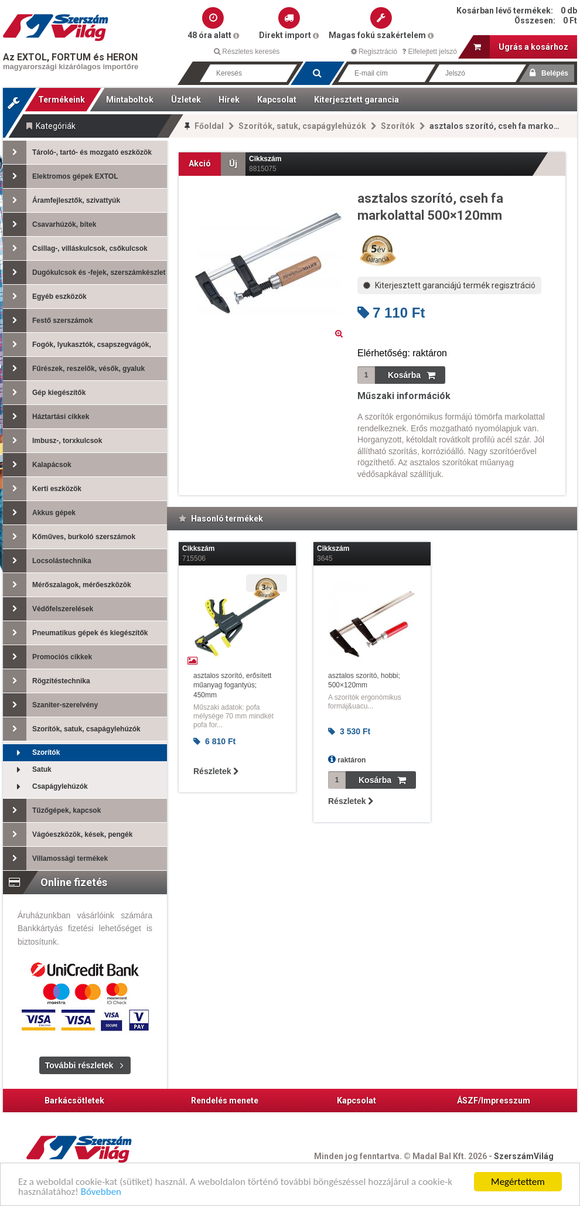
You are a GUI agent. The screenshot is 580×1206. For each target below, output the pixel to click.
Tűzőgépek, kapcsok (52, 810)
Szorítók (398, 126)
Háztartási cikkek (46, 416)
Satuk (27, 769)
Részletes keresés (246, 51)
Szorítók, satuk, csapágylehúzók (302, 126)
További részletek (79, 1065)
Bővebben (101, 1194)
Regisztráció (374, 51)
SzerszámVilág (524, 1156)
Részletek (215, 771)
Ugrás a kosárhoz (520, 47)
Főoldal (209, 126)
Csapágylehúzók (45, 786)
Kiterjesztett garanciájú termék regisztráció (449, 285)
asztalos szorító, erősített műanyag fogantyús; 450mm (232, 686)
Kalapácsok (37, 464)
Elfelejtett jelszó (429, 51)
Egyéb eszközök (45, 296)
